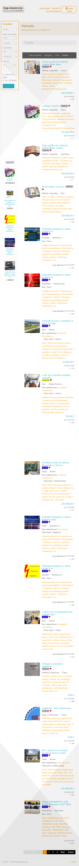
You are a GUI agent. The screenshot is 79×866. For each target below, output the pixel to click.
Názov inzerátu (35, 55)
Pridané (65, 55)
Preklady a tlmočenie (50, 673)
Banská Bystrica (55, 384)
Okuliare (45, 575)
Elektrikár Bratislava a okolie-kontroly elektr (56, 518)
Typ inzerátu (7, 48)
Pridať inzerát (69, 9)
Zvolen (52, 621)
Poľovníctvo (47, 810)
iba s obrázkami (11, 80)
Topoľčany (65, 154)
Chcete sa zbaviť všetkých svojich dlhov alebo (55, 63)
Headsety (46, 238)
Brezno (52, 330)
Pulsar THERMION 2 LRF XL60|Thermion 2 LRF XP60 (56, 803)
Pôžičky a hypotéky (50, 70)
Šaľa (63, 193)
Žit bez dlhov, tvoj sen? (53, 186)
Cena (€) (6, 61)
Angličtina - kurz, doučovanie (56, 708)
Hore (72, 862)
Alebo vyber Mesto (10, 34)
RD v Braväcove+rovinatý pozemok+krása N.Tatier (55, 751)
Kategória (48, 55)
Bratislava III (59, 284)
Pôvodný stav (63, 763)
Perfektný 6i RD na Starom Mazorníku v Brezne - (55, 463)
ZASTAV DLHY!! (10, 179)
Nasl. (63, 852)
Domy (44, 471)
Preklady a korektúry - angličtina (53, 665)
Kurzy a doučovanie (50, 715)
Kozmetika (46, 284)
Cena (57, 55)
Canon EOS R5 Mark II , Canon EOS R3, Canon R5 (10, 274)
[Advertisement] (11, 124)
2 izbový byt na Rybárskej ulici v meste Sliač (57, 613)
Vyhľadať (8, 86)
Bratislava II (57, 575)
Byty (44, 330)
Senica (63, 110)
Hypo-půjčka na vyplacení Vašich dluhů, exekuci (55, 146)
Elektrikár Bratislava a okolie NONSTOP (10, 228)
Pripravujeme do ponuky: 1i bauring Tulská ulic (9, 203)
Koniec (71, 852)
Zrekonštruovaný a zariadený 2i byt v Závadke (57, 322)
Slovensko (59, 810)
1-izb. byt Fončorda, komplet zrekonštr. (56, 376)
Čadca (64, 673)
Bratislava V (57, 238)
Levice (63, 70)
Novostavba (63, 529)
